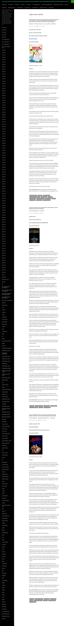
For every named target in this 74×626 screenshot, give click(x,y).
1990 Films (4, 191)
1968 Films (4, 138)
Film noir (40, 415)
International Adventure (6, 348)
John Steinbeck (50, 207)
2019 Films (4, 260)
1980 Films (4, 167)
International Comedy (6, 350)
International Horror (6, 361)
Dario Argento (4, 321)
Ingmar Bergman (5, 532)
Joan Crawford (5, 542)
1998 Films (4, 210)
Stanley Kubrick (5, 495)
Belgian (3, 594)
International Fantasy (6, 358)
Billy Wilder (44, 414)
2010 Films (4, 238)
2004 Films (4, 224)
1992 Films (4, 195)
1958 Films (4, 114)
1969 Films (4, 140)
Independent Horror (6, 406)
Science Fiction (5, 483)
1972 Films (4, 148)
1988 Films (4, 186)
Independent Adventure (6, 416)
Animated (3, 281)
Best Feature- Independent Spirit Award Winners (7, 294)
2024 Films (4, 272)
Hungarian (4, 604)
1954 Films (4, 105)
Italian (3, 527)
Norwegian (4, 573)
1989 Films (4, 188)
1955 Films (4, 107)
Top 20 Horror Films (5, 41)
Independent (4, 403)
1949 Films (4, 93)
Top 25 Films (23, 4)
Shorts (3, 488)
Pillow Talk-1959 (27, 7)
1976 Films (4, 157)
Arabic (3, 587)
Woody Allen (4, 513)
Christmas (4, 312)
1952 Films (4, 100)
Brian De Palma (4, 305)
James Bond (4, 419)
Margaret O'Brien (50, 20)
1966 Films (4, 133)
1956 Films (4, 109)
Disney (3, 329)
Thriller (35, 208)
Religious (3, 471)
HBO (2, 382)
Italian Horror (4, 525)
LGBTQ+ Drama (4, 428)
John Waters (4, 421)
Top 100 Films (10, 4)
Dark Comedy (4, 324)
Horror (3, 387)
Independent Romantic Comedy (6, 409)
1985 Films (4, 179)
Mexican (3, 551)
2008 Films (4, 234)
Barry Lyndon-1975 (11, 7)
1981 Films (4, 169)
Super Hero (4, 498)
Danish (3, 561)
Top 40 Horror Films (36, 4)
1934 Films (4, 59)
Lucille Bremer (43, 20)
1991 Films (4, 193)
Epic (2, 336)
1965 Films (4, 131)
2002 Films (4, 219)
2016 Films (4, 253)
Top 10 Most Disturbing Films (47, 4)
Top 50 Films (17, 4)
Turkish (3, 585)
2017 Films (4, 255)
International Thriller (6, 377)
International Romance (6, 368)
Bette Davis (4, 544)
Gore (3, 537)
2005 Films (4, 226)
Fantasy (3, 338)
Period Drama (4, 462)
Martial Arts (4, 445)
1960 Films (4, 119)
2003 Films (4, 222)
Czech (3, 549)
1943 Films (4, 78)
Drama (54, 414)
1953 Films (4, 102)
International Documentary (4, 353)
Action (3, 274)
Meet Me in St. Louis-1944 (42, 23)
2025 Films (66, 4)
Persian (3, 568)
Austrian (3, 601)
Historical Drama (5, 384)
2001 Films (4, 217)
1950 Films (4, 95)
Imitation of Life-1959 (43, 7)
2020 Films (4, 262)
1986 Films (4, 181)
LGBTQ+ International (6, 433)
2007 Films (4, 231)
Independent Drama (5, 401)
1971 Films (4, 145)
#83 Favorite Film (32, 19)
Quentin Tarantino (5, 469)
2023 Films (4, 269)
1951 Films (4, 97)
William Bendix (41, 208)
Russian (3, 599)
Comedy (3, 314)
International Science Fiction (6, 375)
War (2, 508)
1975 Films (4, 155)
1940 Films (4, 71)
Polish (3, 597)
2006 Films (4, 229)
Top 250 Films (4, 4)
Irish (3, 570)
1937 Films (4, 64)
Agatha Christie (5, 520)
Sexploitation (4, 486)
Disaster (3, 326)
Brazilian (3, 556)
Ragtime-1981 (51, 7)
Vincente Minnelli (51, 21)
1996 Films (4, 205)
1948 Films (4, 90)
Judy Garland (32, 20)
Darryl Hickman (44, 19)
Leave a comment (41, 26)
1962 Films (4, 124)
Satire (3, 481)
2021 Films (4, 265)
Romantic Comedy (5, 476)
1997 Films (4, 207)
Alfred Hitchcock (37, 207)
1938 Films (4, 66)
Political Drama (5, 464)
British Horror (5, 518)
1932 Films (4, 54)
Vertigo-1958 (4, 7)
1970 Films (4, 143)
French (3, 539)
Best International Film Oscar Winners (6, 297)
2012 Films (4, 243)
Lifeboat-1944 (36, 210)
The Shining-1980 (20, 7)
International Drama (6, 356)
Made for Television (5, 443)
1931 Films (4, 52)
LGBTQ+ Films (4, 431)
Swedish (3, 530)
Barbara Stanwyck (37, 414)
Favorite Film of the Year (58, 4)
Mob (3, 450)
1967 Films (4, 136)
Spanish (3, 558)
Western (3, 511)
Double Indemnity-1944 (42, 418)
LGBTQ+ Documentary (6, 426)
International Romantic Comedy (6, 371)
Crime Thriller (4, 319)
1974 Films (4, 152)
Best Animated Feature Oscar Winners (6, 287)
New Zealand (4, 563)
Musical (33, 21)
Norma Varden (53, 415)
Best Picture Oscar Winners (7, 300)
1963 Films (4, 126)
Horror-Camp (4, 394)
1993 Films (4, 198)
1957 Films (4, 112)
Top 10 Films (29, 4)
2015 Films (4, 250)
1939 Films (4, 69)
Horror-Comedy (5, 396)
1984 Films (4, 176)
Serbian (3, 582)
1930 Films (4, 50)
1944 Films (38, 19)
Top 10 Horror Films (5, 44)
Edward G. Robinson (33, 415)
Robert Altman (4, 474)
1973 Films (4, 150)
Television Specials (5, 500)
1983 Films (4, 174)
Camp (3, 307)
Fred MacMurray (45, 415)
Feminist (3, 343)
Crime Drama (50, 414)
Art (2, 284)
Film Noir (45, 600)
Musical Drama (5, 455)
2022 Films (4, 267)
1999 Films (4, 212)
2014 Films (4, 248)
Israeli (3, 592)
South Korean (4, 580)
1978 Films (4, 162)
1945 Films (4, 83)
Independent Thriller (6, 412)
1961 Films (4, 121)
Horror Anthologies (6, 616)
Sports (3, 493)
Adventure (4, 277)
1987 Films (4, 183)
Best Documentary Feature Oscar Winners (7, 291)
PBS (2, 459)
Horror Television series (6, 389)
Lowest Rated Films (5, 515)
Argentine (4, 575)
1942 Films (4, 76)
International (4, 363)
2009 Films (4, 236)
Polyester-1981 (35, 7)
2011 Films (4, 241)
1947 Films (4, 88)
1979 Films (4, 164)
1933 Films (4, 57)
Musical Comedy (5, 452)
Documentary (4, 331)
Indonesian (4, 606)
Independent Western (6, 414)
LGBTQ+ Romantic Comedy (6, 440)
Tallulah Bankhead (34, 407)
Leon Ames (37, 20)
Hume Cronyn (44, 207)
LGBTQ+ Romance (5, 438)
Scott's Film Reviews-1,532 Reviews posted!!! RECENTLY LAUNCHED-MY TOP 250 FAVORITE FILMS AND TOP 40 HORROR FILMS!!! (35, 1)
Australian (4, 554)
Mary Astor (48, 198)
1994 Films (4, 200)
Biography (4, 302)
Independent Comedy (6, 399)
